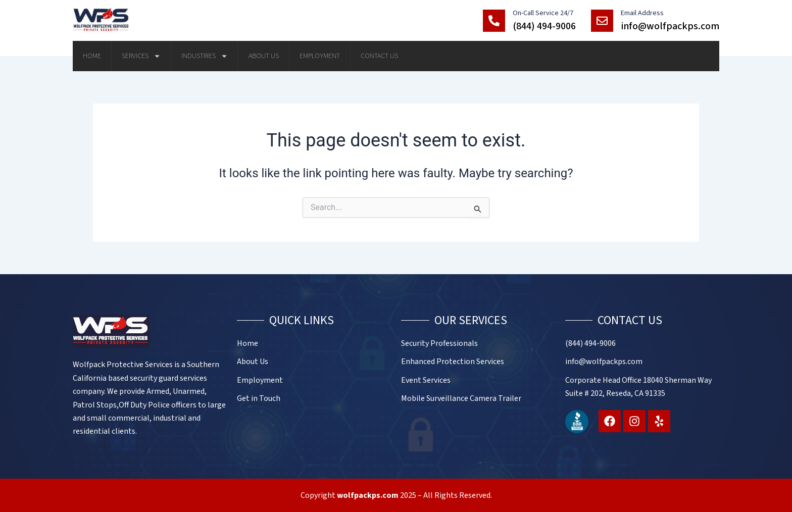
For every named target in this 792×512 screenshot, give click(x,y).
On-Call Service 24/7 (543, 13)
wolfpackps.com (368, 495)
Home (92, 56)
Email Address (642, 13)
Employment (320, 56)
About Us (264, 56)
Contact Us (379, 56)
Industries (204, 56)
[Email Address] (602, 21)
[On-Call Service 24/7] (494, 21)
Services (141, 56)
